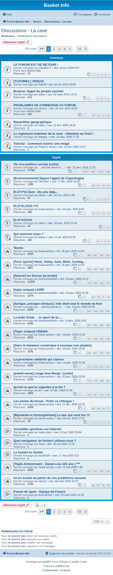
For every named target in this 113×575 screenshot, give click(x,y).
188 (89, 269)
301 (95, 255)
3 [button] (59, 49)
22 (108, 115)
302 (101, 255)
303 (108, 255)
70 (98, 297)
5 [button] (70, 49)
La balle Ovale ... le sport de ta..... (38, 317)
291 (89, 325)
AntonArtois (45, 494)
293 (101, 325)
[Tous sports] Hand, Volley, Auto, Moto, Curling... (50, 261)
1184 (92, 171)
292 (95, 325)
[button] (41, 49)
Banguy (43, 136)
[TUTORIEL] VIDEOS (29, 81)
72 (108, 297)
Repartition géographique (32, 122)
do (40, 390)
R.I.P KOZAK (23, 220)
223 (108, 352)
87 (98, 485)
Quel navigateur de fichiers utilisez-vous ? (45, 440)
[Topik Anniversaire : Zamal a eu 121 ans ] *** (47, 464)
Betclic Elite (34, 70)
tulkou (42, 125)
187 (89, 338)
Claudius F (45, 67)
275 (108, 366)
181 (108, 380)
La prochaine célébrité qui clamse (39, 359)
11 (98, 213)
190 (101, 269)
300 (89, 255)
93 (108, 185)
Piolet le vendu (47, 146)
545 (101, 311)
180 (101, 380)
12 (103, 213)
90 (93, 185)
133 (108, 394)
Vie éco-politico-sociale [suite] (36, 164)
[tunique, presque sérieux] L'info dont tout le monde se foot (58, 303)
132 (101, 394)
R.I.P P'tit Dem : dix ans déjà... (36, 192)
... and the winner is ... (51, 167)
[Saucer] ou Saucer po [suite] (35, 275)
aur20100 (44, 455)
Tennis (18, 248)
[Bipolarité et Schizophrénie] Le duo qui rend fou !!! (52, 415)
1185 (99, 171)
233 (101, 471)
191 (108, 269)
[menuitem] (7, 14)
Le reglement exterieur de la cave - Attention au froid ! (53, 133)
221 (95, 352)
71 (103, 297)
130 (89, 394)
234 (108, 471)
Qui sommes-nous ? (29, 234)
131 (95, 394)
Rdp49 (42, 84)
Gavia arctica (46, 209)
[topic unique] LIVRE (29, 289)
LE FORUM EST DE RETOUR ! (36, 64)
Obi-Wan (44, 181)
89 (108, 485)
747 (108, 283)
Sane (42, 443)
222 (101, 352)
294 (108, 325)
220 (89, 352)
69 (93, 297)
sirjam (42, 94)
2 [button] (54, 49)
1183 (84, 171)
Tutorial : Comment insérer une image (41, 143)
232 (95, 471)
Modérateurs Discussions (32, 36)
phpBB (45, 562)
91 (98, 185)
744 (89, 283)
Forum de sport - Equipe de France (39, 491)
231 (89, 471)
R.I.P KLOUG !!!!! (26, 206)
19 (93, 115)
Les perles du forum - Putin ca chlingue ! (44, 401)
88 (103, 485)
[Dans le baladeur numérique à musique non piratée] (52, 345)
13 (108, 213)
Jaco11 (43, 108)
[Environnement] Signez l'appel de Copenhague (49, 178)
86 (93, 485)
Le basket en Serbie (28, 452)
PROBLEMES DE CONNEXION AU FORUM (45, 105)
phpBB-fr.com (62, 566)
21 (103, 115)
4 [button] (64, 49)
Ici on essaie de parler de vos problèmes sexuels (50, 478)
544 (95, 311)
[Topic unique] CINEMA (31, 331)
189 (95, 269)
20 (98, 115)
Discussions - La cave (24, 30)
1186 (107, 171)
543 (89, 311)
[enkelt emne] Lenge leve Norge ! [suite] (43, 373)
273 (95, 366)
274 (101, 366)
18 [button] (79, 49)
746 (101, 283)
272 (89, 366)
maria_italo (45, 432)
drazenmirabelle (48, 278)
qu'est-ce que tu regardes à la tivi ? (40, 387)
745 (95, 283)
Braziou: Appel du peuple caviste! (38, 91)
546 (108, 311)
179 (95, 380)
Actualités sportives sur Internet (37, 429)
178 (89, 380)
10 (93, 213)
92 (103, 185)
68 (93, 408)
